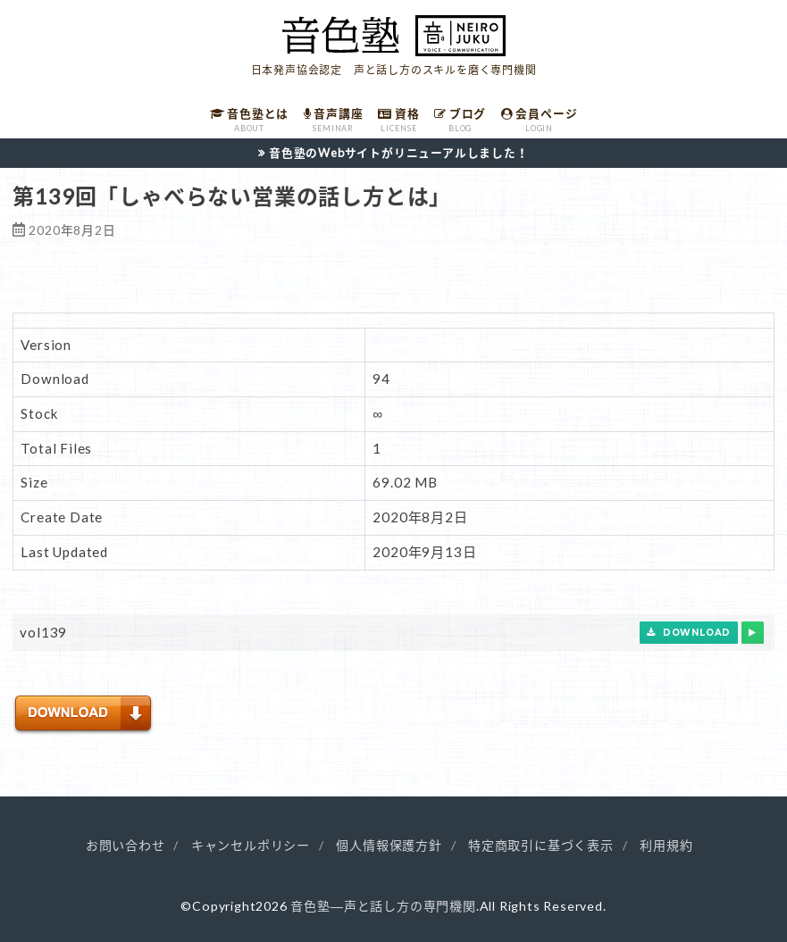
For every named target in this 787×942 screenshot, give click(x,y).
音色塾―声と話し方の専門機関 (382, 905)
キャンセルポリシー (250, 845)
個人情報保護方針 (388, 845)
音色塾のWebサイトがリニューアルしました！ (399, 153)
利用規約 (666, 845)
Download (689, 632)
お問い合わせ (125, 845)
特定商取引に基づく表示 (541, 845)
